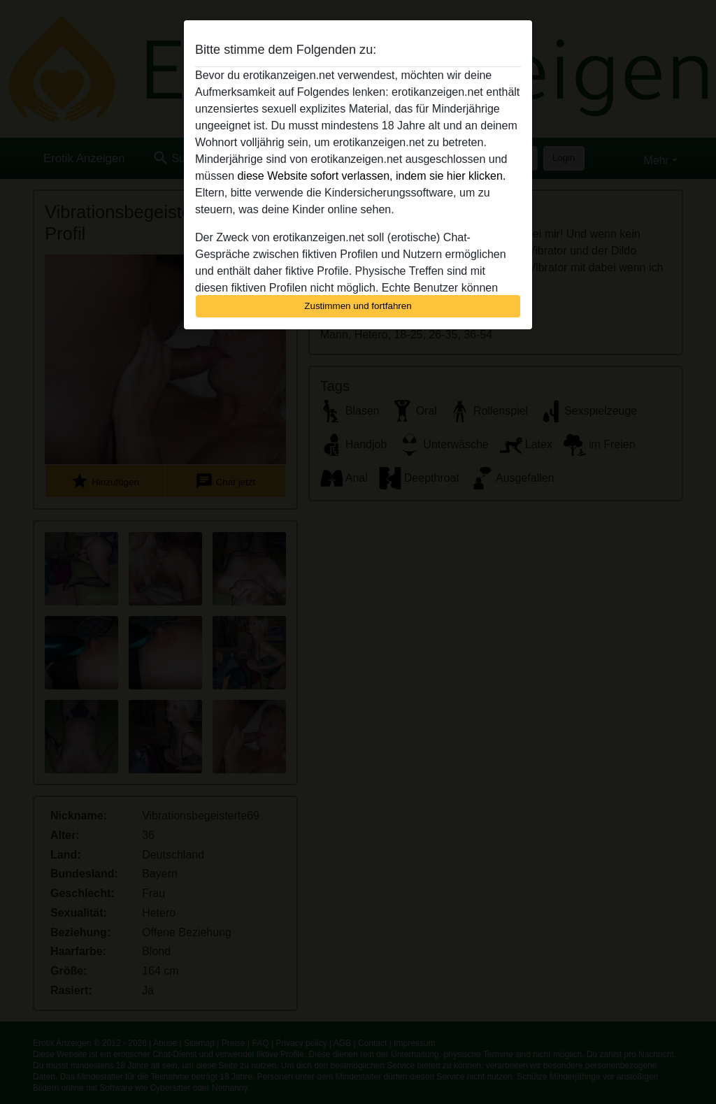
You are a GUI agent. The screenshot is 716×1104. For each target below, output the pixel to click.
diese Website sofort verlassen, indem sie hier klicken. (371, 176)
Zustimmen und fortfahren (358, 306)
